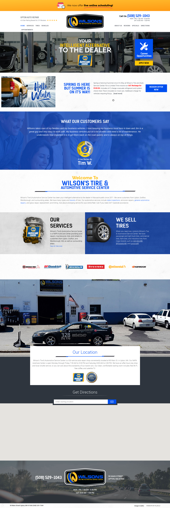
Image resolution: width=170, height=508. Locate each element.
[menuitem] (22, 26)
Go (112, 401)
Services (30, 26)
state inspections (113, 200)
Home (22, 26)
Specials (135, 26)
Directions (145, 26)
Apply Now (144, 63)
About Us (118, 26)
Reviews (127, 26)
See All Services (56, 246)
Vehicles (45, 26)
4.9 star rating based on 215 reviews (33, 20)
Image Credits (139, 506)
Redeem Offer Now (156, 88)
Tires (37, 26)
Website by (153, 506)
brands (72, 200)
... (117, 94)
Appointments (27, 30)
